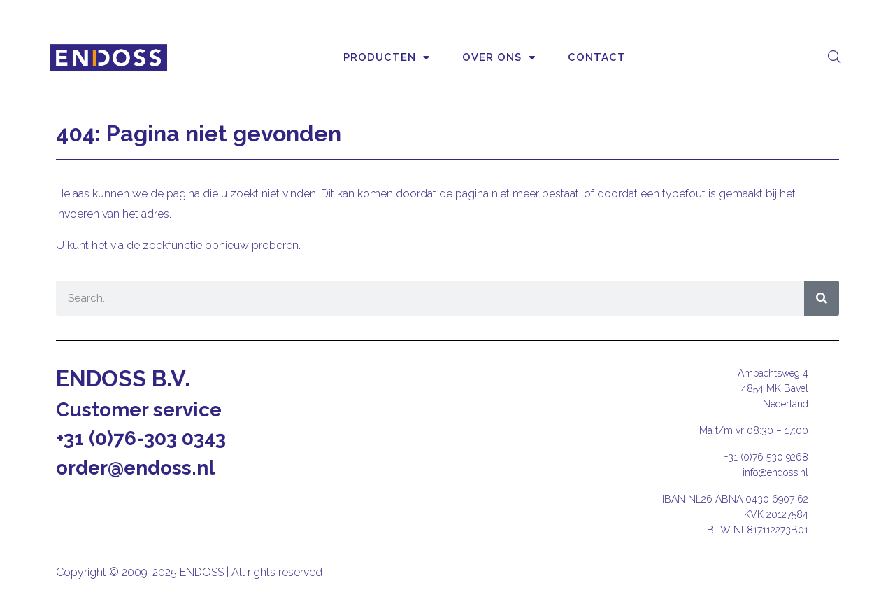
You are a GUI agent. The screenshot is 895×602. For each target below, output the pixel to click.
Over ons (499, 58)
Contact (597, 57)
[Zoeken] (821, 298)
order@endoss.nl (135, 467)
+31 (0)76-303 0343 (141, 438)
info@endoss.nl (775, 472)
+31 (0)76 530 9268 (766, 457)
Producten (386, 58)
